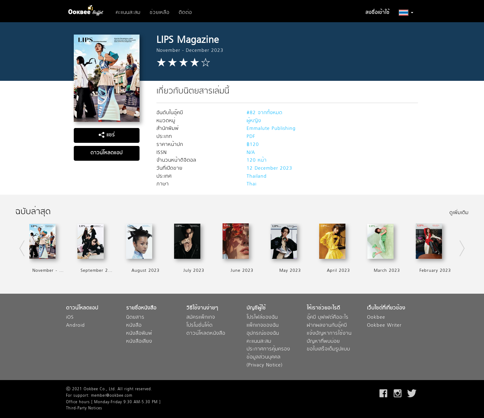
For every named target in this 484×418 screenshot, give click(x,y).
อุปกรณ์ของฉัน (263, 333)
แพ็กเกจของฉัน (263, 325)
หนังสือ (134, 325)
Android (75, 325)
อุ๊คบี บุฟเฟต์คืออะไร (327, 317)
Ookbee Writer (384, 325)
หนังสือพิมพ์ (139, 333)
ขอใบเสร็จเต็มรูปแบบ (328, 349)
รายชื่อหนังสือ (141, 308)
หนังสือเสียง (139, 342)
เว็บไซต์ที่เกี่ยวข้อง (386, 308)
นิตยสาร (135, 317)
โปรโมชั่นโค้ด (199, 325)
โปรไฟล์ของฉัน (262, 317)
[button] (406, 12)
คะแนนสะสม (128, 13)
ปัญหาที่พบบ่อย (323, 342)
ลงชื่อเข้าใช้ (377, 13)
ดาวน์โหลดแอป (106, 153)
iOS (70, 317)
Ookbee (376, 317)
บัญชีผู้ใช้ (256, 308)
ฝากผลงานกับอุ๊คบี (327, 325)
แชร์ (106, 135)
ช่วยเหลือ (159, 13)
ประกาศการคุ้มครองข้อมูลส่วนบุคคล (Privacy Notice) (268, 357)
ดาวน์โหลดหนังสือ (205, 333)
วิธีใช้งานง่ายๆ (202, 308)
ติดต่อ (185, 13)
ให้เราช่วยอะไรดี (323, 308)
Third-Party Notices (84, 408)
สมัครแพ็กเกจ (200, 317)
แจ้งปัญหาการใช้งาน (329, 333)
